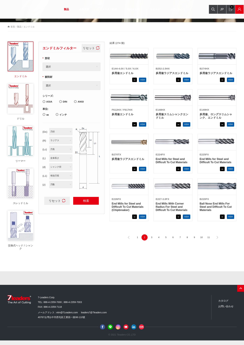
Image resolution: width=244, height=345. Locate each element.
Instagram (118, 331)
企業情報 (80, 9)
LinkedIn (133, 331)
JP (210, 9)
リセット (89, 52)
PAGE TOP (240, 292)
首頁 (13, 31)
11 (208, 242)
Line (110, 331)
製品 (62, 9)
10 (201, 242)
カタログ (151, 9)
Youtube (125, 331)
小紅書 (141, 331)
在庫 (231, 9)
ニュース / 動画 (104, 9)
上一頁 (129, 242)
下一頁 (217, 242)
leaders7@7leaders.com (94, 317)
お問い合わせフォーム (223, 7)
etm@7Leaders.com (67, 317)
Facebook (102, 331)
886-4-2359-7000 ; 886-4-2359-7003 (63, 306)
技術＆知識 (129, 9)
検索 (200, 9)
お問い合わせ (173, 9)
